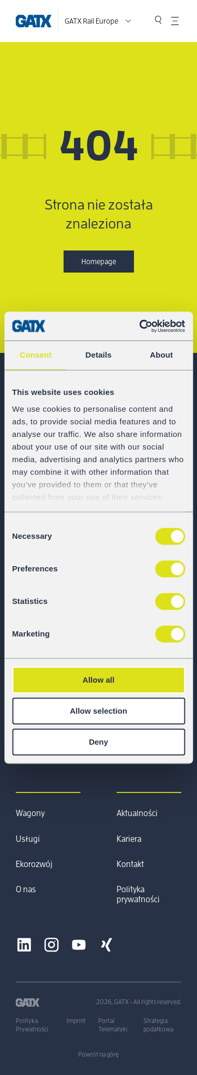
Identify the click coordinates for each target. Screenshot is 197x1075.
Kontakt (130, 864)
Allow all (98, 679)
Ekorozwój (34, 864)
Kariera (129, 839)
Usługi (28, 839)
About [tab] (161, 354)
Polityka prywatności (138, 894)
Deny (98, 741)
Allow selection (98, 710)
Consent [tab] (35, 354)
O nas (26, 889)
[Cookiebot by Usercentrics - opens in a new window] (140, 326)
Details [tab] (99, 354)
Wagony (30, 813)
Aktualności (137, 813)
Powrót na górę (98, 1054)
